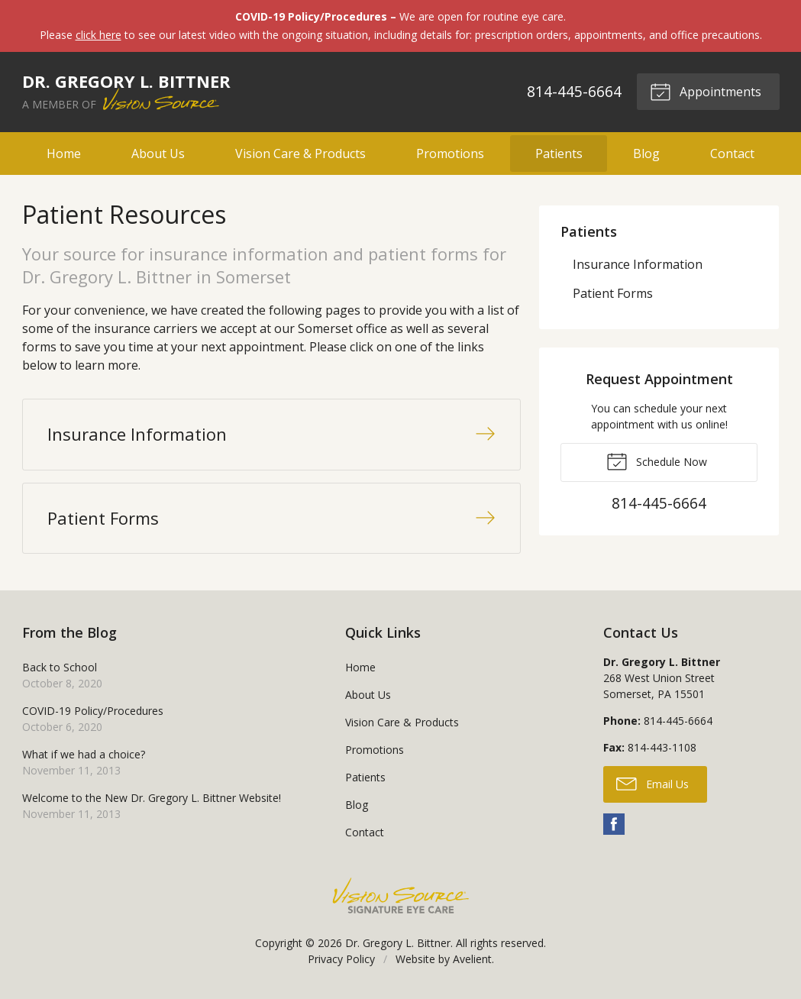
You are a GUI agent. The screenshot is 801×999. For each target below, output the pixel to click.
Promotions (450, 153)
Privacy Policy (341, 959)
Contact (732, 153)
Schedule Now (656, 460)
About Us (158, 153)
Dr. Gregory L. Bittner (398, 943)
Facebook (614, 824)
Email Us (652, 783)
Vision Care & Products (300, 153)
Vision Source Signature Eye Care (401, 895)
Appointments (705, 91)
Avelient (472, 959)
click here (98, 34)
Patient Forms (613, 293)
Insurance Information (637, 264)
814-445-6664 (574, 91)
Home (64, 153)
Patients (559, 153)
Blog (646, 153)
